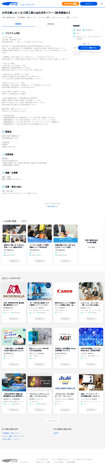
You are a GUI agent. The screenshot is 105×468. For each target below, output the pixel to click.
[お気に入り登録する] (14, 261)
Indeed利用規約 (71, 462)
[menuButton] (102, 3)
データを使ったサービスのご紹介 (82, 459)
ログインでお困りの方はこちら (60, 459)
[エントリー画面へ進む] (89, 48)
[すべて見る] (91, 247)
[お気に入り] (75, 48)
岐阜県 (56, 433)
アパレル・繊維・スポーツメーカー (13, 436)
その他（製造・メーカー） (10, 439)
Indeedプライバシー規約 (43, 462)
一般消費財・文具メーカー (10, 433)
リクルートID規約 (58, 462)
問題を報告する (52, 206)
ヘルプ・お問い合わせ (42, 459)
